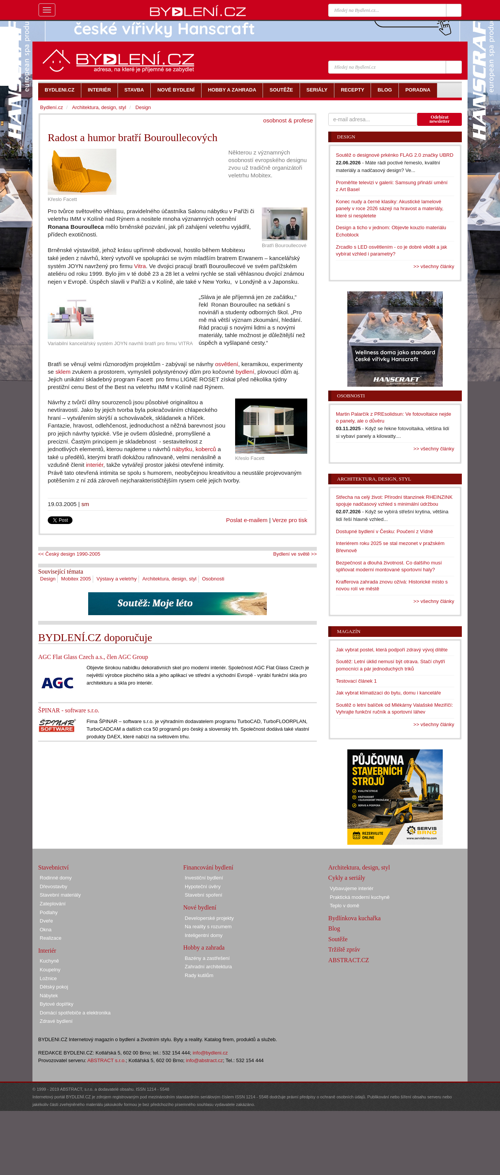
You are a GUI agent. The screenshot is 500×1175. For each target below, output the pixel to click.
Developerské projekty (209, 918)
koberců (205, 449)
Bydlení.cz (51, 107)
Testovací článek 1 (356, 681)
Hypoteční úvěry (203, 886)
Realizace (50, 938)
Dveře (46, 921)
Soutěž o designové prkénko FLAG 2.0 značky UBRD (394, 155)
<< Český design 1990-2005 (69, 554)
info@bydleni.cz (210, 1053)
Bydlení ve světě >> (295, 554)
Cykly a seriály (346, 877)
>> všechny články (433, 266)
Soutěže (338, 939)
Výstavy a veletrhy (117, 579)
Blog (334, 928)
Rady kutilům (199, 975)
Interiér (47, 950)
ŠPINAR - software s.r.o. (68, 710)
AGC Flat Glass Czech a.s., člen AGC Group (93, 657)
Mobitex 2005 (76, 579)
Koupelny (50, 969)
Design (47, 579)
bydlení (244, 371)
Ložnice (48, 978)
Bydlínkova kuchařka (354, 918)
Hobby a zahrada (203, 947)
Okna (46, 929)
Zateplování (53, 904)
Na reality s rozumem (208, 926)
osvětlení (226, 364)
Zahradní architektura (208, 966)
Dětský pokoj (54, 987)
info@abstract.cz (204, 1060)
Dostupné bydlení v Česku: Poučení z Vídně (384, 531)
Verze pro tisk (289, 520)
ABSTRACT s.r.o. (106, 1060)
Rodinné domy (56, 878)
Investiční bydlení (204, 878)
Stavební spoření (203, 895)
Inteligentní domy (204, 935)
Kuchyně (49, 961)
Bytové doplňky (56, 1004)
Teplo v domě (344, 905)
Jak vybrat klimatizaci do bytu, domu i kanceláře (388, 693)
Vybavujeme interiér (351, 888)
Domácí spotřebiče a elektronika (75, 1013)
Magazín (348, 631)
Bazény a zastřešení (207, 958)
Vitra (140, 266)
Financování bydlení (208, 867)
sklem (63, 371)
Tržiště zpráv (344, 949)
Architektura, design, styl (169, 579)
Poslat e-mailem (247, 520)
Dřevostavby (53, 886)
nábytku (182, 449)
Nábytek (49, 995)
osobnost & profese (288, 120)
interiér (94, 464)
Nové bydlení (199, 907)
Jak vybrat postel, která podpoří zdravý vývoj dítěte (392, 650)
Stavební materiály (60, 895)
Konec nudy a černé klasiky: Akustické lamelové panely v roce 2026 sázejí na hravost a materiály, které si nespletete (390, 209)
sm (85, 504)
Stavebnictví (53, 867)
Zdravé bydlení (56, 1021)
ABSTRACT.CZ (348, 960)
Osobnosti (213, 579)
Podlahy (49, 912)
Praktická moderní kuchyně (360, 897)
